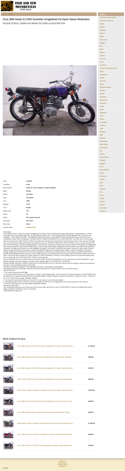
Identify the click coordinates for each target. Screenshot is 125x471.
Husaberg (103, 97)
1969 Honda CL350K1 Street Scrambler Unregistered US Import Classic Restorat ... (45, 379)
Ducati (102, 78)
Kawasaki (103, 113)
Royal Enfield (104, 170)
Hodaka (102, 90)
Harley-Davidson (105, 87)
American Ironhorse (106, 21)
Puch (101, 167)
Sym (101, 182)
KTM (101, 116)
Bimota (102, 33)
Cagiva (102, 55)
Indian (102, 106)
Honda (11, 14)
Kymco (102, 119)
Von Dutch (103, 208)
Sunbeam (103, 176)
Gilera (102, 84)
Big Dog (102, 30)
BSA (101, 46)
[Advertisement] (38, 45)
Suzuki (102, 179)
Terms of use (62, 463)
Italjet (102, 109)
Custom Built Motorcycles (108, 68)
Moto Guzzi (104, 141)
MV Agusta (103, 148)
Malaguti (103, 132)
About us (62, 461)
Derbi (102, 71)
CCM (101, 62)
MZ (101, 151)
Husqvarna (103, 100)
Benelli (102, 27)
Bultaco (102, 52)
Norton (102, 154)
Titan (101, 186)
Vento (102, 195)
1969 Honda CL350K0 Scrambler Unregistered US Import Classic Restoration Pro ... (45, 390)
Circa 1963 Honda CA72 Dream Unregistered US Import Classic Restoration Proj (44, 434)
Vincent (102, 205)
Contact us (62, 466)
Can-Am (102, 59)
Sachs (102, 173)
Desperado (103, 75)
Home (5, 14)
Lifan (101, 128)
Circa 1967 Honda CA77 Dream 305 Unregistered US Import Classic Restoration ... (45, 445)
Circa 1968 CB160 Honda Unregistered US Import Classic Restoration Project (43, 412)
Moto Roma (104, 144)
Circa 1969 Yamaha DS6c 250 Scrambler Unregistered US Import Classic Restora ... (45, 346)
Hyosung (103, 103)
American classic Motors (108, 17)
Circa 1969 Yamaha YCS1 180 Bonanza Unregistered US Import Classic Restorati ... (45, 368)
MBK (101, 135)
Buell (101, 49)
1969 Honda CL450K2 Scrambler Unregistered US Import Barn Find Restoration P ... (45, 423)
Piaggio (102, 163)
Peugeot (103, 160)
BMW (102, 36)
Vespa (102, 198)
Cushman (103, 65)
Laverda (102, 125)
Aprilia (102, 24)
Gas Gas (103, 81)
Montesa (103, 138)
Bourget (102, 43)
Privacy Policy (62, 465)
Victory (102, 201)
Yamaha (102, 211)
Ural (101, 192)
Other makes (104, 157)
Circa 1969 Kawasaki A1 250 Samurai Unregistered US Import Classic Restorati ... (45, 357)
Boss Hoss (103, 40)
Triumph (102, 189)
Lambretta (103, 122)
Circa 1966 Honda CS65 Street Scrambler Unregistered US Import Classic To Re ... (45, 401)
